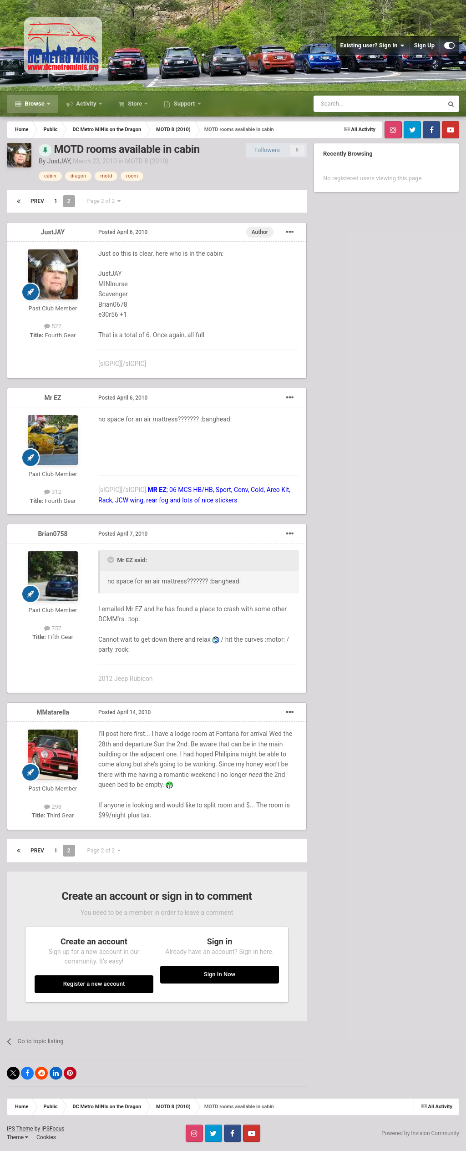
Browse (34, 103)
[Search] (357, 104)
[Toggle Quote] (111, 559)
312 (52, 491)
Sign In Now (219, 974)
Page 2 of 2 (104, 201)
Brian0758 (52, 533)
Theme (17, 1137)
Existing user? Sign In (372, 45)
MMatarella (52, 712)
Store (135, 103)
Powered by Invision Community (420, 1133)
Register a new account (94, 983)
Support (184, 103)
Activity (86, 103)
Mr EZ (52, 397)
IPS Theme (20, 1129)
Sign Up (424, 45)
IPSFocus (52, 1129)
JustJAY (58, 161)
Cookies (46, 1137)
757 (52, 628)
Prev (37, 201)
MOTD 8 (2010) (146, 161)
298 (52, 806)
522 (52, 326)
